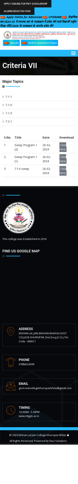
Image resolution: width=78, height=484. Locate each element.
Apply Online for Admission (21, 17)
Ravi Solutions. (58, 441)
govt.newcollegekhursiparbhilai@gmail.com (45, 388)
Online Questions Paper (39, 43)
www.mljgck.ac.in (29, 416)
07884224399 (26, 364)
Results (11, 43)
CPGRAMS (52, 17)
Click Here (62, 147)
